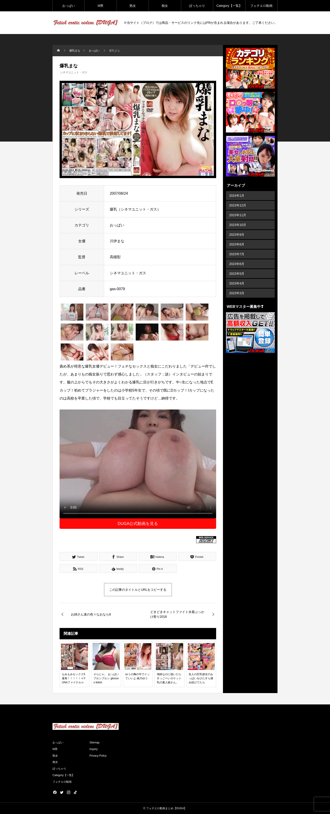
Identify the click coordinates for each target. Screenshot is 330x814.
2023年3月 (237, 293)
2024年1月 (237, 195)
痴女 (165, 5)
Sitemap (95, 742)
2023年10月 (237, 225)
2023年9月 (237, 234)
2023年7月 (237, 254)
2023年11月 (237, 215)
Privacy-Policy (98, 755)
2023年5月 (237, 273)
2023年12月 (237, 205)
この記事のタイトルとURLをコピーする (137, 589)
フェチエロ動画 (261, 5)
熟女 (133, 5)
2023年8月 (237, 244)
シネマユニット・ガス (73, 72)
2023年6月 (237, 264)
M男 (101, 5)
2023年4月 (237, 283)
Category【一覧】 (229, 5)
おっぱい (68, 5)
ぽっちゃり (197, 5)
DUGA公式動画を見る (138, 523)
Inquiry (94, 749)
